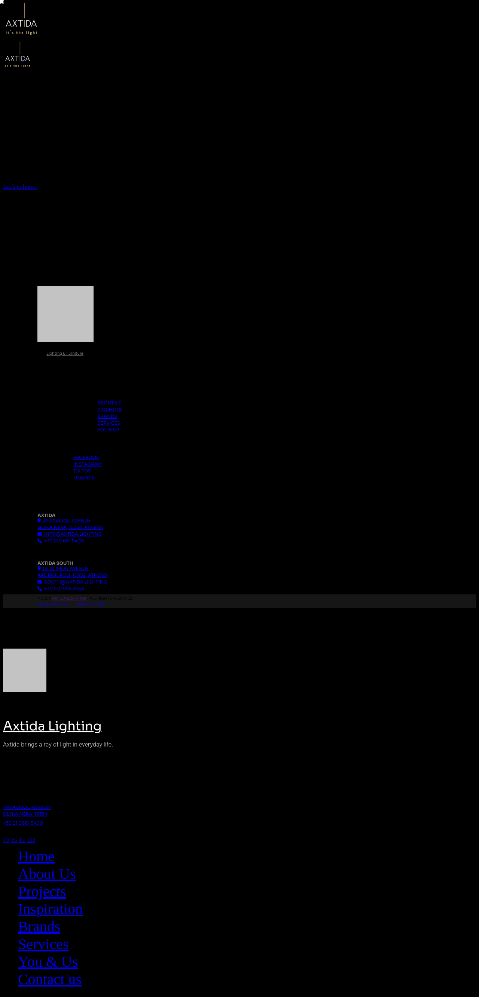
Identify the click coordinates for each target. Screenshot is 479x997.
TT (22, 840)
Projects (109, 409)
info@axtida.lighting (69, 534)
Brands (107, 416)
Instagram (87, 464)
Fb (6, 840)
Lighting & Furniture (64, 353)
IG (14, 840)
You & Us (108, 430)
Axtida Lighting (69, 598)
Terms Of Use (90, 605)
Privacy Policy (53, 605)
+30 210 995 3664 (60, 588)
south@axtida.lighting (72, 582)
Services (108, 423)
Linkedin (84, 477)
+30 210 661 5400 (60, 541)
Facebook (86, 457)
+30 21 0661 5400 (23, 823)
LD (31, 840)
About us (109, 403)
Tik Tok (82, 471)
